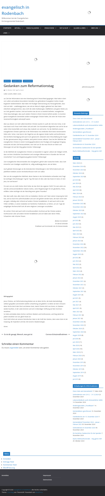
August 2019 (77, 376)
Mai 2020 (76, 345)
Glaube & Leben (80, 28)
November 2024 (78, 170)
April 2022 (76, 268)
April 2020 (76, 349)
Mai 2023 (76, 227)
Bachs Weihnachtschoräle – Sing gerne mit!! (87, 151)
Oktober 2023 (77, 210)
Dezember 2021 (78, 281)
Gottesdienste (28, 81)
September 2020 (78, 332)
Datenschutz (47, 480)
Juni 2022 (76, 261)
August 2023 (77, 217)
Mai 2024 (76, 187)
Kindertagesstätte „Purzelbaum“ (83, 129)
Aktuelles (7, 81)
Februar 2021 (77, 315)
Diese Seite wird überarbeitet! (82, 118)
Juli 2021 (75, 298)
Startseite (7, 28)
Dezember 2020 (78, 322)
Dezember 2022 (78, 244)
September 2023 (78, 214)
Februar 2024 (77, 197)
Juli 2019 (75, 379)
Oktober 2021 (77, 288)
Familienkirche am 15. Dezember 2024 (85, 135)
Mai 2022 (76, 264)
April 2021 (76, 308)
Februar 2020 (77, 355)
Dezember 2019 (78, 362)
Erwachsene (49, 28)
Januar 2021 (77, 318)
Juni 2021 (76, 301)
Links (5, 33)
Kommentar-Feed (10, 465)
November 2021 (78, 285)
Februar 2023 (77, 237)
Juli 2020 (75, 339)
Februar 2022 (77, 274)
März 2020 (76, 352)
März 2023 (76, 234)
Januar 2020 (77, 359)
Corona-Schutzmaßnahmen (58, 334)
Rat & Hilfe (64, 28)
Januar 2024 (77, 200)
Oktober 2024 (77, 173)
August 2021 (77, 295)
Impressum (47, 475)
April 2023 (76, 231)
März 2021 (76, 312)
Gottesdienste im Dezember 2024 (84, 144)
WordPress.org (9, 468)
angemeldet (14, 348)
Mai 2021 (76, 305)
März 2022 (76, 271)
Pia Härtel (21, 90)
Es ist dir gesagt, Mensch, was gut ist (17, 334)
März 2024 (76, 193)
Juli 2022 (75, 258)
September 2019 (78, 372)
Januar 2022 (77, 278)
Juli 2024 (75, 180)
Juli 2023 (75, 220)
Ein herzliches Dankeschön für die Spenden (87, 148)
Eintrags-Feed (8, 462)
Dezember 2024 (78, 166)
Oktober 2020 (77, 328)
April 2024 (76, 190)
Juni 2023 (76, 224)
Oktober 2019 (77, 369)
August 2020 (77, 335)
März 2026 (76, 163)
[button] (22, 28)
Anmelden (7, 459)
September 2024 (78, 176)
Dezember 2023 (78, 204)
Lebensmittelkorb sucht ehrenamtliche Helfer (88, 125)
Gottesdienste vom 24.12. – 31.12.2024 (86, 122)
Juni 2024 (76, 183)
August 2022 (77, 254)
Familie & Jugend (32, 28)
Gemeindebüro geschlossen (82, 132)
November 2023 (78, 207)
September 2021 (78, 291)
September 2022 (78, 251)
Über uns (94, 28)
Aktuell (18, 28)
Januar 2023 (77, 241)
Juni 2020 (76, 342)
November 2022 (78, 247)
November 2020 (78, 325)
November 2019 (78, 366)
